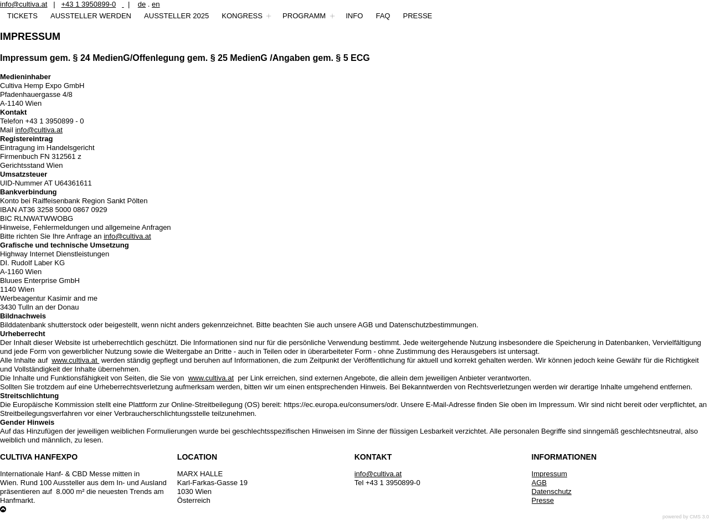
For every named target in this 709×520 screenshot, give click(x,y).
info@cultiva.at (23, 4)
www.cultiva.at (75, 360)
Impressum (549, 474)
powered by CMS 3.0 (685, 516)
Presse (543, 500)
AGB (539, 482)
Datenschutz (552, 491)
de (142, 4)
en (156, 4)
